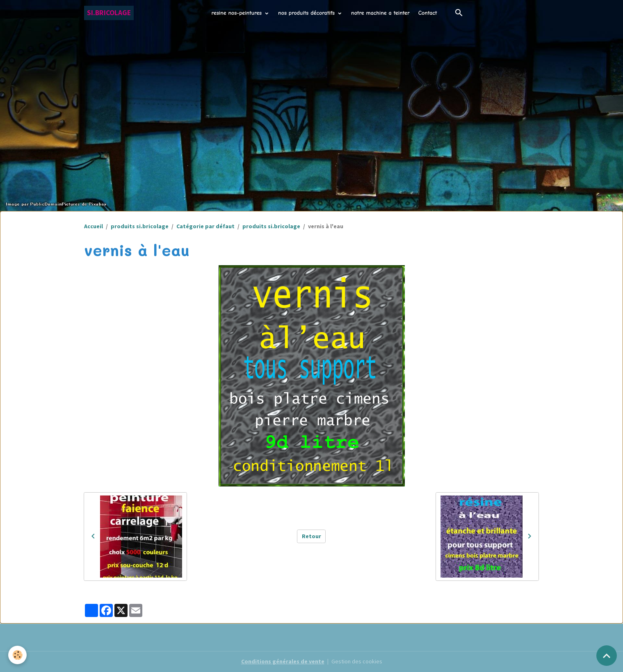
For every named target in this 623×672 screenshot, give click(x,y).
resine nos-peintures (238, 12)
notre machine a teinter (380, 12)
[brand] (109, 13)
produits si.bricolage (140, 226)
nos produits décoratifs (307, 12)
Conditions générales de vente (282, 661)
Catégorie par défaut (205, 226)
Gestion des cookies (356, 661)
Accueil (93, 226)
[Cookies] (17, 655)
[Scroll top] (606, 655)
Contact (427, 12)
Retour (311, 536)
